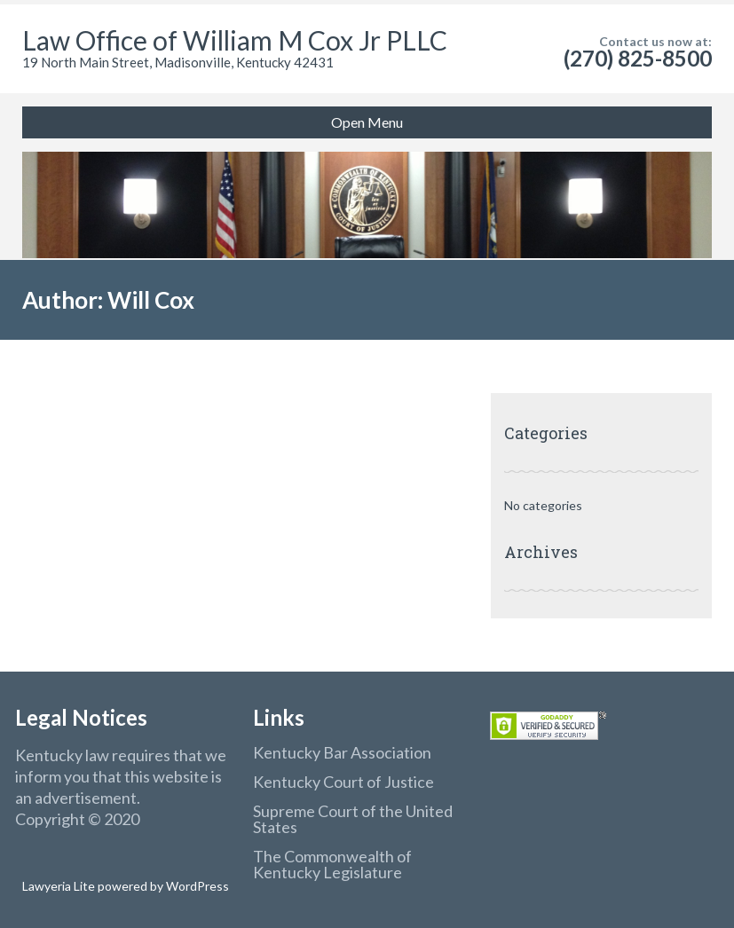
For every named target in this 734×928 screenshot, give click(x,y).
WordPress (196, 885)
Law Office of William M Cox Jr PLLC (234, 40)
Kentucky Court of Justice (343, 781)
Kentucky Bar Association (342, 752)
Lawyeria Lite (60, 885)
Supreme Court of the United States (353, 819)
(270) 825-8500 (638, 58)
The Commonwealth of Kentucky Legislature (332, 864)
